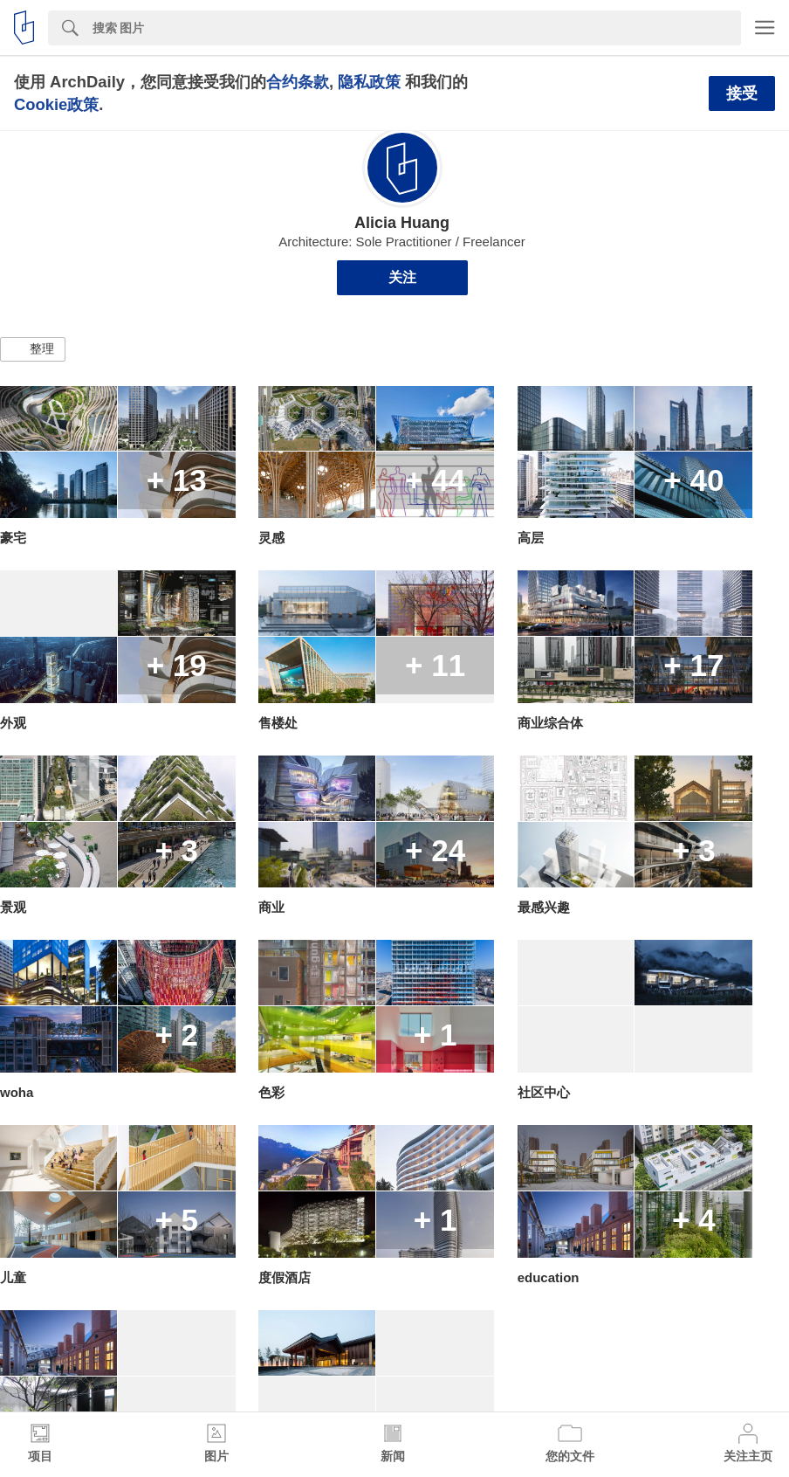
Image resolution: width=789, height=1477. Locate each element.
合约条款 (297, 81)
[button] (32, 349)
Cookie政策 (56, 104)
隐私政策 (369, 81)
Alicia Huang (401, 222)
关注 (402, 277)
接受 (742, 93)
